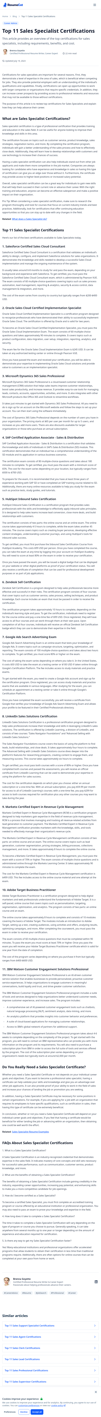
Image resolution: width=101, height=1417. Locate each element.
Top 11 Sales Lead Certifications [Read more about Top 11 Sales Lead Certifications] (50, 1359)
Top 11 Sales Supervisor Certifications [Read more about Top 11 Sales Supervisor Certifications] (50, 1381)
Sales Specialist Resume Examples (30, 1131)
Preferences (10, 1412)
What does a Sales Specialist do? (29, 219)
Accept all (37, 1412)
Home (5, 16)
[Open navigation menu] (95, 5)
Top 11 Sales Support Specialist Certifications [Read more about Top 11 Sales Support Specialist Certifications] (50, 1325)
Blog (15, 16)
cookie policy (58, 1405)
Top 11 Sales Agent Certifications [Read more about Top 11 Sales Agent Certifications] (50, 1336)
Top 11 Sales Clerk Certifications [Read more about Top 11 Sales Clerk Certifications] (50, 1348)
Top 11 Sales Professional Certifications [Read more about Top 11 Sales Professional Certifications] (50, 1370)
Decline (24, 1412)
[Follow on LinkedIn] (96, 1281)
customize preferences (29, 1405)
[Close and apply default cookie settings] (96, 1392)
